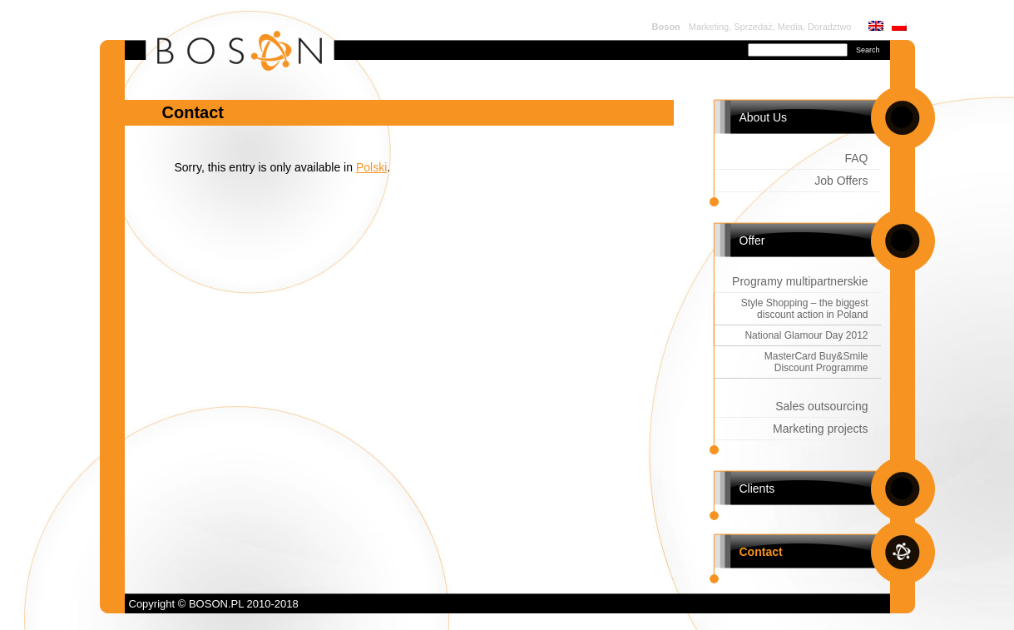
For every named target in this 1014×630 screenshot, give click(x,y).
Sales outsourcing (821, 406)
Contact (761, 551)
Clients (757, 488)
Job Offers (841, 180)
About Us (763, 117)
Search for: (716, 48)
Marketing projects (820, 428)
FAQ (856, 158)
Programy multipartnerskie (800, 281)
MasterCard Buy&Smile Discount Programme (816, 362)
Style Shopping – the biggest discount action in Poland (804, 308)
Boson (666, 27)
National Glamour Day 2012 (806, 335)
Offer (752, 240)
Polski (371, 167)
